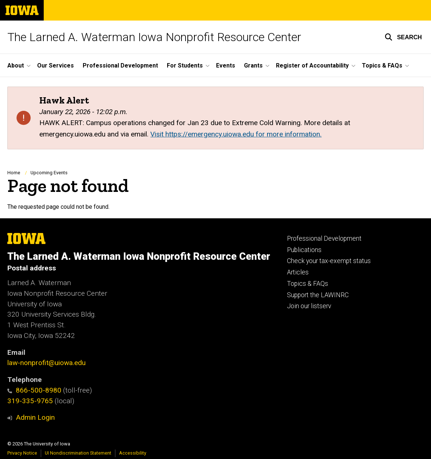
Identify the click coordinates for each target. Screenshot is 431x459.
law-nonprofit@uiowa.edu (46, 362)
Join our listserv (309, 306)
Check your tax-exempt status (329, 261)
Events (225, 65)
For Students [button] (185, 65)
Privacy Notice (22, 453)
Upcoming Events (49, 172)
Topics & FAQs (307, 283)
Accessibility (132, 453)
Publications (304, 250)
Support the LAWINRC (318, 295)
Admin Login (35, 417)
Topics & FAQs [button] (382, 65)
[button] (403, 37)
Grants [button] (253, 65)
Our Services (55, 65)
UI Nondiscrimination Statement (78, 453)
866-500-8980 (34, 390)
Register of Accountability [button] (312, 65)
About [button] (15, 65)
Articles (298, 272)
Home (13, 172)
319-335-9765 (30, 401)
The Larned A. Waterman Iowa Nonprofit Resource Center (154, 37)
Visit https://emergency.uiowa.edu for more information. (236, 134)
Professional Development (120, 65)
